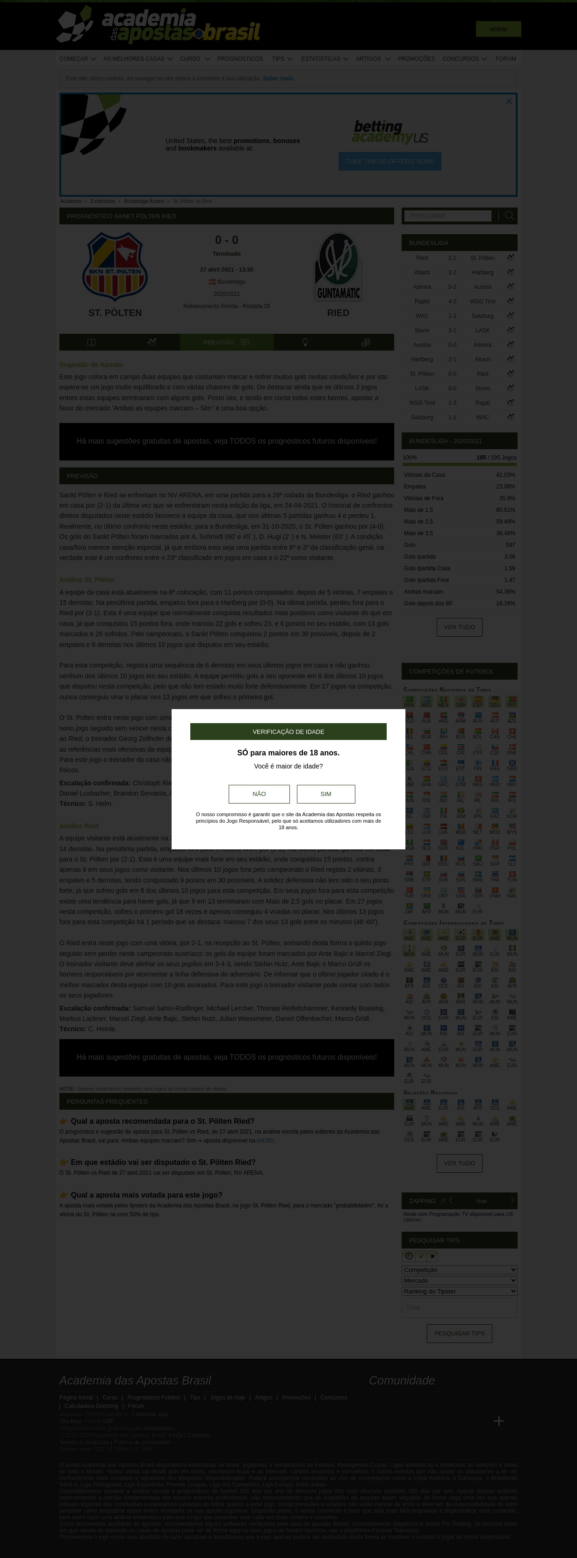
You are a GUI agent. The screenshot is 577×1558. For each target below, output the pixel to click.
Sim (326, 793)
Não (259, 793)
